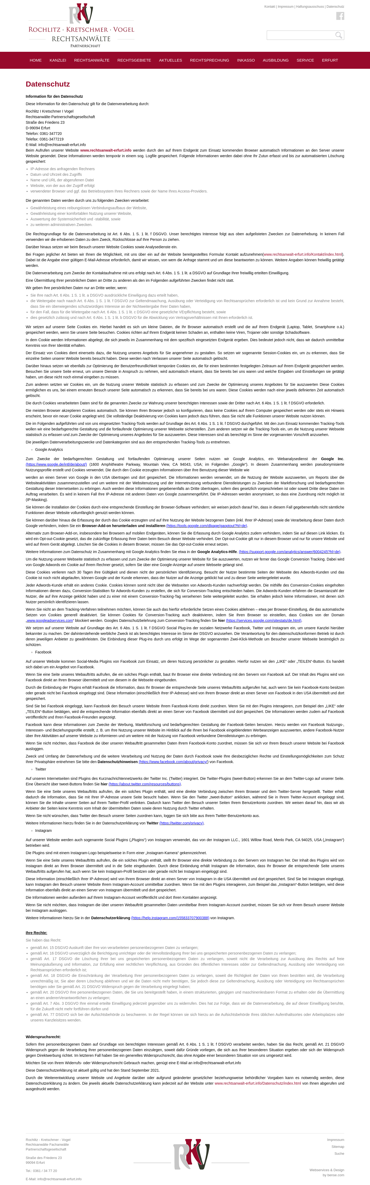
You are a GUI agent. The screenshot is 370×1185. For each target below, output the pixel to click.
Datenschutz (335, 6)
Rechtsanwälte (92, 60)
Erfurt (330, 60)
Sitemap (338, 1147)
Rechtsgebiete (134, 60)
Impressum (286, 6)
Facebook (340, 16)
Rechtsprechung (209, 60)
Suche (339, 1154)
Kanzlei (58, 60)
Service (305, 60)
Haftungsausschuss (310, 6)
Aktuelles (170, 60)
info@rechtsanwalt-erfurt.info (59, 1179)
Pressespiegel (46, 72)
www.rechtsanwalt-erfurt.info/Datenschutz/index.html (258, 1083)
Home (36, 60)
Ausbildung (276, 60)
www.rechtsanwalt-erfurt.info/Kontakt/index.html (303, 254)
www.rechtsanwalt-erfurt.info (105, 150)
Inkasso (246, 60)
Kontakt (269, 6)
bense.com (335, 1175)
